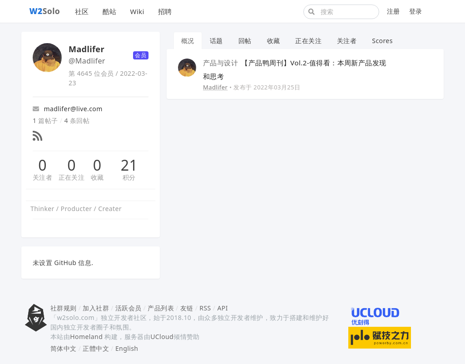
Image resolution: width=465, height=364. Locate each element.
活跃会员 (128, 308)
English (127, 348)
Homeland (86, 336)
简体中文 (63, 348)
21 (129, 165)
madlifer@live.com (68, 108)
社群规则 (63, 308)
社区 (82, 11)
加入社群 (96, 308)
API (222, 308)
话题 (216, 40)
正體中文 (96, 348)
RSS (205, 308)
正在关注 (72, 177)
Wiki (137, 11)
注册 (393, 11)
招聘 (165, 11)
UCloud (161, 336)
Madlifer (215, 87)
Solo (45, 10)
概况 (187, 40)
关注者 (42, 177)
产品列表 (161, 308)
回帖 (245, 40)
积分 (129, 177)
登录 (415, 11)
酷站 (110, 11)
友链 (186, 308)
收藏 (97, 177)
